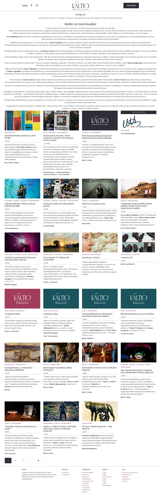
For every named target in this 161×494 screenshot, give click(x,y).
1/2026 (84, 141)
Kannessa (85, 254)
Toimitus (125, 477)
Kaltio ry (125, 481)
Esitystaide (113, 18)
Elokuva (84, 200)
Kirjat (45, 311)
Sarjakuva (52, 18)
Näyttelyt (97, 18)
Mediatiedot (126, 479)
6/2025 (7, 432)
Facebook (65, 472)
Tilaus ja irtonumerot (130, 472)
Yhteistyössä (125, 130)
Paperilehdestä (80, 18)
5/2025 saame (106, 477)
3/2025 (104, 483)
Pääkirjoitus (69, 18)
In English (104, 18)
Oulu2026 (89, 18)
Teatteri (147, 364)
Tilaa (131, 5)
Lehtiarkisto (106, 485)
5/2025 (7, 141)
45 (39, 460)
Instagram (66, 475)
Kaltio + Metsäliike (49, 132)
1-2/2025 (46, 143)
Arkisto (120, 18)
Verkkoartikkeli (43, 18)
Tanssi (24, 254)
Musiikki (16, 200)
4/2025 (104, 481)
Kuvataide (46, 200)
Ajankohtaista (48, 254)
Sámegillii (61, 18)
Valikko (25, 6)
